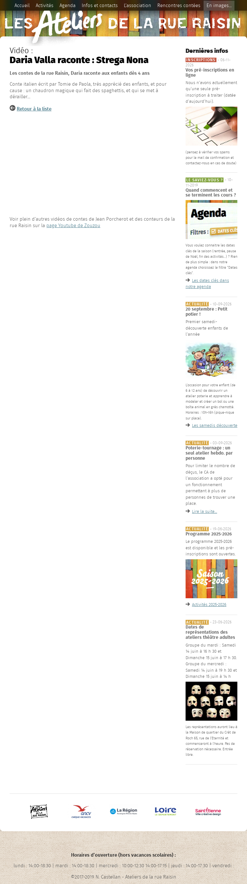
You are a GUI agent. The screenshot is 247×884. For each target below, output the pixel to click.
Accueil (22, 5)
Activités (44, 5)
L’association (137, 5)
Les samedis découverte (214, 425)
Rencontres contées (178, 5)
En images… (219, 5)
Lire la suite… (204, 511)
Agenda (67, 5)
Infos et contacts (100, 5)
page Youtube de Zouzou (73, 225)
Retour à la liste (34, 109)
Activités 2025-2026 (209, 604)
